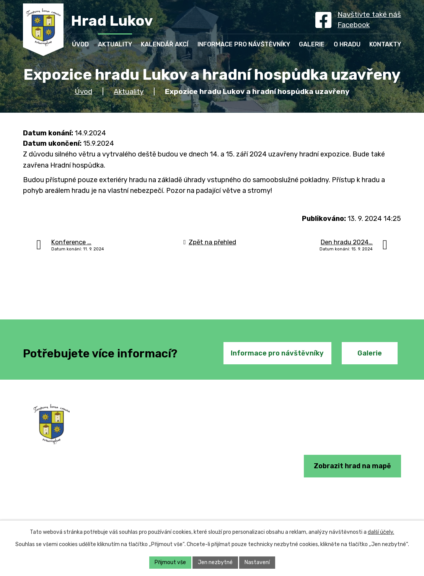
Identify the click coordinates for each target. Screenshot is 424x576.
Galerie (369, 353)
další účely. (381, 532)
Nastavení (257, 562)
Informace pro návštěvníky (277, 353)
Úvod (83, 91)
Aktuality (129, 91)
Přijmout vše (170, 562)
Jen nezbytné (215, 562)
